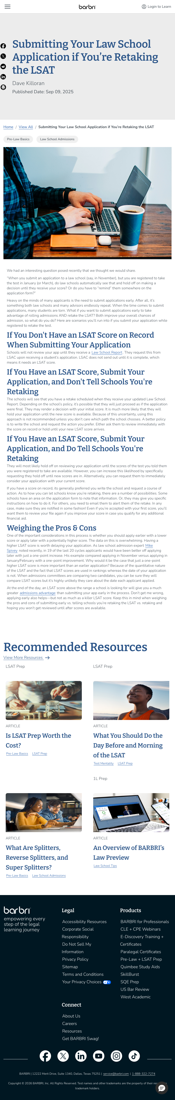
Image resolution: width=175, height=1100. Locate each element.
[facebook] (43, 1058)
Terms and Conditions (83, 974)
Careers (69, 1024)
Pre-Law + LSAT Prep (141, 959)
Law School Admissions (49, 875)
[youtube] (96, 1058)
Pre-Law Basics (17, 753)
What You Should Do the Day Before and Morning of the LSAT (128, 745)
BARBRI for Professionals (145, 922)
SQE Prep (130, 982)
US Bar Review (135, 989)
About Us (71, 1016)
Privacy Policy (75, 959)
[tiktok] (132, 1058)
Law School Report (107, 352)
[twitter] (60, 1058)
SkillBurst (130, 974)
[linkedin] (78, 1058)
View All (26, 126)
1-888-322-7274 (143, 1074)
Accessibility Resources (84, 922)
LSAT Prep (39, 753)
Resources (72, 1031)
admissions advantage (38, 592)
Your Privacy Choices (81, 982)
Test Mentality (104, 763)
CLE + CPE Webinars (141, 929)
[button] (7, 6)
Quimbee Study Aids (140, 967)
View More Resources (27, 657)
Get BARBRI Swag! (80, 1039)
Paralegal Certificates (141, 952)
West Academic (136, 997)
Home (8, 126)
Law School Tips (105, 866)
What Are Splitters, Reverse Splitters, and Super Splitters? (37, 857)
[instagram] (114, 1058)
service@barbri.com (116, 1074)
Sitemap (70, 967)
